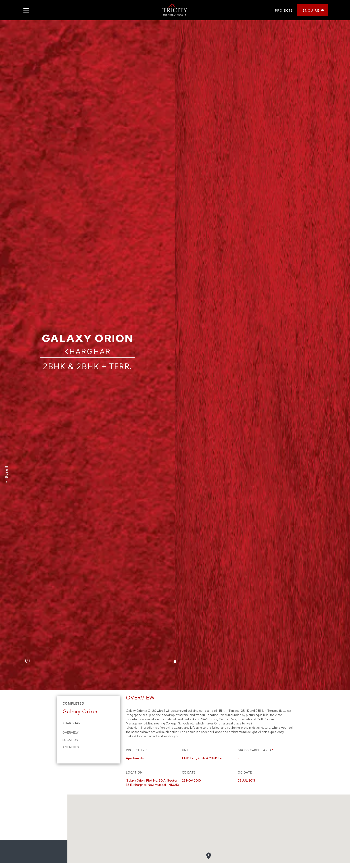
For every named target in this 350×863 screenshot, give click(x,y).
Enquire (311, 10)
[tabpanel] (175, 355)
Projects (284, 10)
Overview (70, 732)
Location (70, 740)
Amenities (70, 747)
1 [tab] (175, 661)
